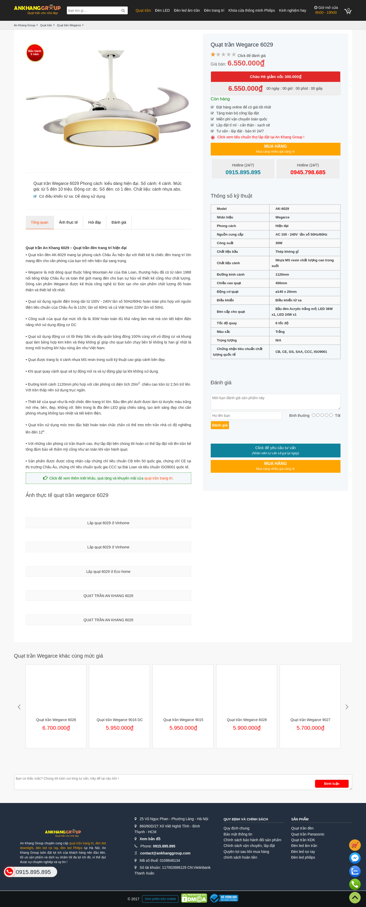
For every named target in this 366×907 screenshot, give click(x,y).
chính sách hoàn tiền (240, 857)
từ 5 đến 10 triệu (56, 189)
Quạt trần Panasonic (308, 834)
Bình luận (331, 784)
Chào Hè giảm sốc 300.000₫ (275, 76)
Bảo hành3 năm (34, 52)
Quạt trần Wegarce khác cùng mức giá (58, 656)
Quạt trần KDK (303, 840)
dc (95, 189)
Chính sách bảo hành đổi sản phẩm (252, 840)
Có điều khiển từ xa (56, 196)
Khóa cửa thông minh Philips (251, 10)
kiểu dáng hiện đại (121, 183)
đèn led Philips (71, 848)
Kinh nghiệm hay (292, 10)
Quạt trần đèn (302, 828)
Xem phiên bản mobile (160, 899)
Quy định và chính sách (246, 819)
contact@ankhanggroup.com (165, 853)
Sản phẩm (300, 819)
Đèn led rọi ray (303, 852)
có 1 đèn (123, 189)
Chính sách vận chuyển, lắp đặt (249, 846)
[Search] (123, 10)
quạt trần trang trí (158, 478)
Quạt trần (143, 10)
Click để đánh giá (252, 56)
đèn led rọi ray (47, 848)
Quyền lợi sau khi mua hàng (246, 852)
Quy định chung (236, 828)
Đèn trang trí (214, 10)
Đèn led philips (303, 857)
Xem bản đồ (150, 839)
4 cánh (164, 183)
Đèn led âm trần (187, 10)
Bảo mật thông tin (238, 834)
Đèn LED (162, 10)
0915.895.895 (164, 846)
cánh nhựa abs (166, 189)
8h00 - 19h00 (326, 10)
